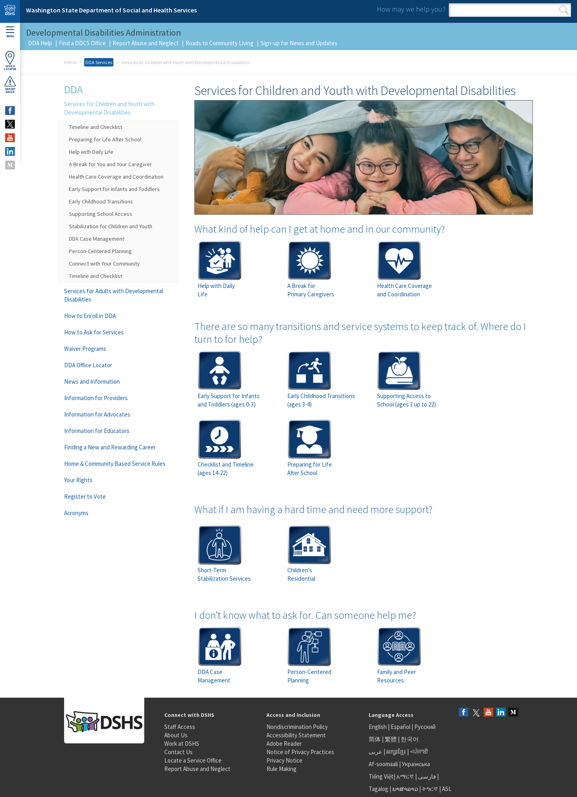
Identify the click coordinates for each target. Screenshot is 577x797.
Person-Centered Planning (100, 251)
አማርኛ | (406, 776)
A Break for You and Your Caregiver (110, 164)
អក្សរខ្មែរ (396, 751)
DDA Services (98, 62)
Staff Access (179, 727)
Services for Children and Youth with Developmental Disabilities (109, 108)
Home (70, 62)
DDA (73, 89)
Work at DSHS (181, 743)
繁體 (391, 739)
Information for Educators (96, 431)
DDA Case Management (96, 238)
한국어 (410, 739)
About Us (176, 735)
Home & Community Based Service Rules (114, 463)
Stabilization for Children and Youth (110, 226)
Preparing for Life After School (105, 139)
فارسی (426, 776)
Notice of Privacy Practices (300, 752)
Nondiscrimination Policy (297, 727)
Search (564, 10)
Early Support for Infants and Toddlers (114, 189)
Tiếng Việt (381, 776)
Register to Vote (85, 496)
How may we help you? (411, 9)
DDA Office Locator (88, 365)
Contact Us (178, 752)
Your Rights (78, 480)
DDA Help (40, 43)
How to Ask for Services (94, 332)
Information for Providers (96, 398)
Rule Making (281, 769)
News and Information (92, 381)
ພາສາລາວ (405, 789)
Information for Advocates (97, 414)
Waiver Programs (85, 348)
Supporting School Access (100, 213)
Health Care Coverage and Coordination (116, 176)
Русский (425, 727)
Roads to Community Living (220, 43)
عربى (375, 751)
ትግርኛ (430, 789)
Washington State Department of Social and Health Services (111, 10)
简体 (375, 739)
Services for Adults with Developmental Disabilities (113, 295)
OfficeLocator (10, 60)
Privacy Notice (284, 760)
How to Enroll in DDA (90, 316)
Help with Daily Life (91, 151)
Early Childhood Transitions (101, 201)
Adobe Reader (284, 743)
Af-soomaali (383, 764)
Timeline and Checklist (95, 127)
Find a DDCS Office (82, 43)
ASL (447, 789)
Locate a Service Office (193, 760)
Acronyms (76, 513)
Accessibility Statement (296, 735)
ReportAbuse (10, 84)
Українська (416, 764)
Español (400, 727)
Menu (10, 32)
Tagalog (378, 789)
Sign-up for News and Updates (298, 43)
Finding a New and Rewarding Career (110, 447)
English (378, 727)
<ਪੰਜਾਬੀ (419, 751)
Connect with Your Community (104, 263)
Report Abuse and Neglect (146, 43)
